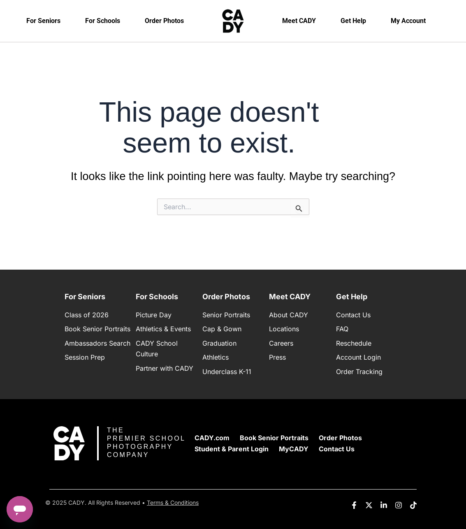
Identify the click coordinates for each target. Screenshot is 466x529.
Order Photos (164, 21)
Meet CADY (299, 21)
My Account (408, 21)
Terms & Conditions (173, 502)
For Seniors (43, 21)
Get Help (353, 21)
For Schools (102, 21)
